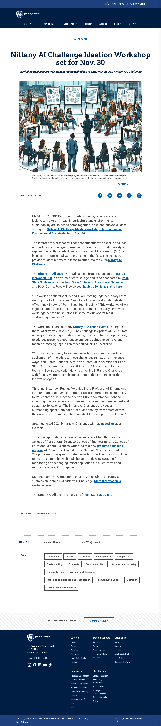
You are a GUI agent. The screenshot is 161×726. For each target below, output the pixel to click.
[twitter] (109, 195)
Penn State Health (78, 658)
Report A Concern (136, 4)
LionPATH (119, 658)
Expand (122, 184)
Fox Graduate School (109, 579)
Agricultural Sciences (82, 572)
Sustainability (55, 564)
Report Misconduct (100, 697)
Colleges (74, 650)
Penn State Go (99, 686)
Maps (117, 642)
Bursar (95, 646)
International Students (80, 683)
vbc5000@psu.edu (91, 542)
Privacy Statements (51, 718)
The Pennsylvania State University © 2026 (128, 719)
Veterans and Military (79, 691)
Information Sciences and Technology (68, 579)
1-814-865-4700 (40, 658)
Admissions (49, 24)
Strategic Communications (99, 692)
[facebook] (100, 195)
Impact (70, 556)
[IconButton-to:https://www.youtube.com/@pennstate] (45, 665)
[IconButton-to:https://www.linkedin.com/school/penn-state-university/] (40, 665)
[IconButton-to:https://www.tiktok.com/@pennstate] (50, 665)
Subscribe (98, 620)
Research (88, 24)
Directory (118, 646)
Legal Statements (23, 722)
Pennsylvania (103, 556)
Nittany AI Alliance (50, 274)
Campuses (75, 654)
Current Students (78, 679)
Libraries (118, 650)
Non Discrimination (69, 718)
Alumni (73, 703)
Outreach (80, 39)
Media (73, 707)
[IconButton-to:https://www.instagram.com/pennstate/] (29, 665)
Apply (122, 4)
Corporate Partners (122, 662)
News (116, 24)
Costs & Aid (69, 24)
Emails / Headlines (100, 676)
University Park (55, 572)
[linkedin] (119, 195)
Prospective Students (80, 676)
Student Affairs (99, 650)
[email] (129, 195)
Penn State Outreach (97, 495)
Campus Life (124, 556)
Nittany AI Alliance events (90, 327)
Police (95, 701)
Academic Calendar (122, 654)
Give (114, 4)
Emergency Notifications (98, 681)
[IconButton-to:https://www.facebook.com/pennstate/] (35, 665)
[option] (37, 658)
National (85, 556)
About (131, 24)
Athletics (103, 24)
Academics (29, 24)
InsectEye (107, 423)
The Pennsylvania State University (29, 718)
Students (74, 564)
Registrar (96, 642)
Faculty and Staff (95, 564)
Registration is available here (102, 286)
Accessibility (83, 718)
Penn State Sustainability (61, 587)
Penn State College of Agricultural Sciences (94, 282)
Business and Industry (123, 564)
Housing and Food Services (100, 655)
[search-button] (107, 3)
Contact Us (75, 662)
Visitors (74, 695)
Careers (74, 646)
